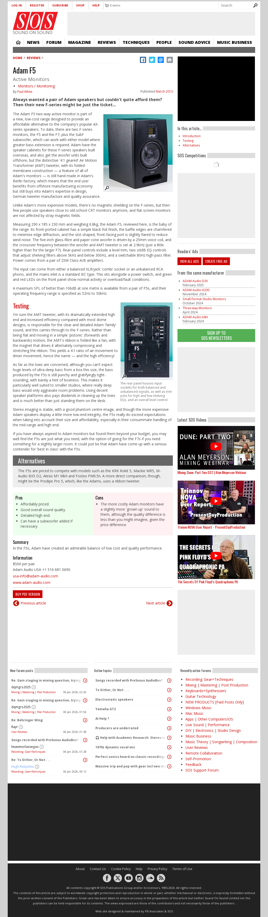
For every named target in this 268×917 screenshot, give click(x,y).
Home (18, 42)
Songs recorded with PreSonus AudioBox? (44, 740)
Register (37, 5)
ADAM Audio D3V (195, 281)
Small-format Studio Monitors (204, 299)
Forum (53, 42)
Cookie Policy (121, 869)
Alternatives (31, 460)
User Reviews (19, 732)
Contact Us (98, 869)
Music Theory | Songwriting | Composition (221, 741)
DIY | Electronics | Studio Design (213, 730)
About (80, 869)
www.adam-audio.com (31, 582)
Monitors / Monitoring (36, 86)
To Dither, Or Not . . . (112, 690)
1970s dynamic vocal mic (115, 747)
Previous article (33, 603)
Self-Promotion (198, 758)
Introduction (192, 136)
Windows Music (198, 707)
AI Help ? (102, 718)
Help (96, 5)
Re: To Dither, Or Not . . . (31, 760)
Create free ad (216, 261)
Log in (17, 5)
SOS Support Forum (202, 770)
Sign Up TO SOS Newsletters (216, 335)
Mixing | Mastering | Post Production (33, 692)
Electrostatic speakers (114, 699)
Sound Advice (194, 42)
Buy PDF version (27, 594)
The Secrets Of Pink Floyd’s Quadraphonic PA (207, 581)
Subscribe (60, 5)
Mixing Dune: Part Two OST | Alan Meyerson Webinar (211, 472)
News (33, 42)
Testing (21, 305)
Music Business (234, 42)
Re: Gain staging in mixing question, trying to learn (47, 680)
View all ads (189, 261)
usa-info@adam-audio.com (35, 576)
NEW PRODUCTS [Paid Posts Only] (214, 702)
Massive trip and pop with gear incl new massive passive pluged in (131, 766)
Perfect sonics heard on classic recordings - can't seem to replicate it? (131, 757)
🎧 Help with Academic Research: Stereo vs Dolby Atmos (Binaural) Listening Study (131, 737)
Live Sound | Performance (207, 724)
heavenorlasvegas (25, 746)
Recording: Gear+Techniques (28, 752)
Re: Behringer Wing (27, 720)
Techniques (136, 42)
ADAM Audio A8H (195, 317)
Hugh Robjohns (22, 766)
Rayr (14, 727)
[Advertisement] (216, 379)
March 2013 (164, 91)
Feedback (193, 764)
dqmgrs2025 (21, 687)
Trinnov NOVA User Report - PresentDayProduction (211, 527)
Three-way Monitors (197, 308)
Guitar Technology (200, 696)
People (164, 42)
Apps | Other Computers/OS (209, 719)
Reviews (107, 42)
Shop (80, 5)
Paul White (24, 91)
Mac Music (194, 713)
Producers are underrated (116, 728)
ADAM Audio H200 (196, 290)
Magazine (79, 42)
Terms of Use (182, 869)
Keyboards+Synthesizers (205, 690)
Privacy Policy (157, 869)
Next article (155, 603)
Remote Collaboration (203, 753)
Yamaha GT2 (105, 709)
